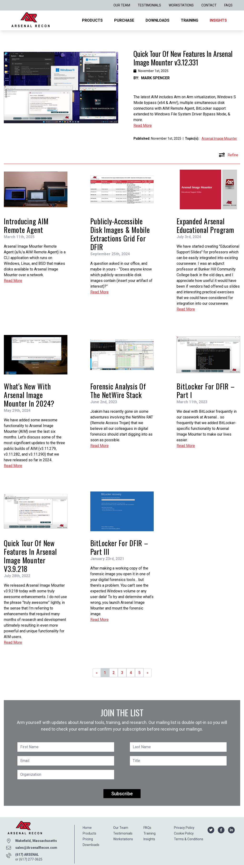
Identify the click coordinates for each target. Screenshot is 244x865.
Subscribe (122, 793)
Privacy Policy (184, 828)
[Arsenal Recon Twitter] (211, 830)
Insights (218, 20)
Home (87, 828)
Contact (209, 5)
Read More (142, 125)
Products (92, 20)
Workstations (181, 5)
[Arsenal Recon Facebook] (221, 830)
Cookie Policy (184, 833)
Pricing (88, 839)
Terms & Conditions (188, 839)
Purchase (124, 20)
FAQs (228, 5)
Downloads (157, 20)
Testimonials (149, 5)
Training (189, 20)
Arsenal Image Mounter (219, 138)
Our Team (121, 5)
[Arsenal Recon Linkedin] (231, 830)
